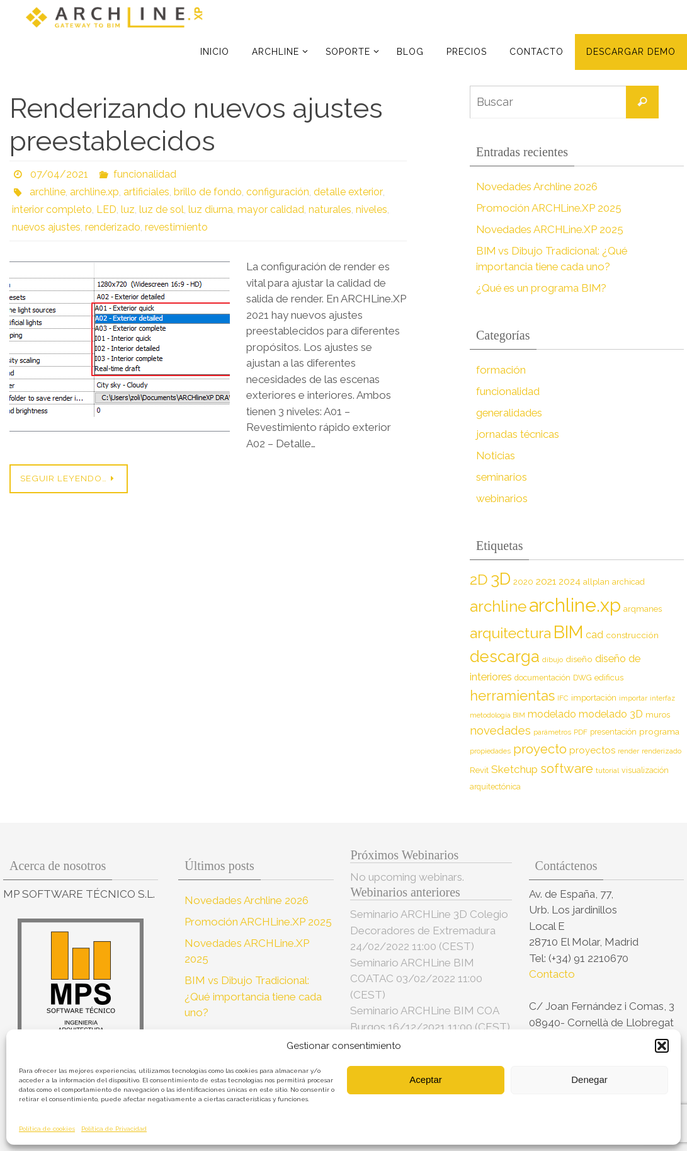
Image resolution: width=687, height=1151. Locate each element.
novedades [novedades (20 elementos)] (500, 730)
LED (106, 209)
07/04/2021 (59, 174)
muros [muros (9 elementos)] (657, 714)
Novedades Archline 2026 (538, 186)
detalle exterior (348, 192)
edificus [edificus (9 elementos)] (608, 677)
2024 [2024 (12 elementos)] (570, 581)
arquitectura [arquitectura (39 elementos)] (510, 632)
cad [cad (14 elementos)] (594, 635)
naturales (330, 209)
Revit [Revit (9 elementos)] (479, 770)
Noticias (496, 455)
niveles (372, 209)
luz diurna (210, 209)
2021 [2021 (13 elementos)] (546, 581)
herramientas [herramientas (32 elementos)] (512, 695)
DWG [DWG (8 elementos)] (582, 677)
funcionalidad (144, 174)
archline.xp (94, 192)
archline (47, 192)
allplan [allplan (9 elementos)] (596, 582)
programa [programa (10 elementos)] (659, 731)
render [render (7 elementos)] (628, 751)
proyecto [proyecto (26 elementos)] (540, 749)
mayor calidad (270, 209)
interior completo (52, 209)
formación (501, 370)
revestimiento (177, 227)
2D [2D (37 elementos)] (479, 579)
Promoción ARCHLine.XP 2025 (549, 208)
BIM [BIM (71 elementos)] (568, 632)
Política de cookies (47, 1128)
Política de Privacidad (114, 1128)
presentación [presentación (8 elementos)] (613, 731)
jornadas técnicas (518, 434)
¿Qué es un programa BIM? (542, 288)
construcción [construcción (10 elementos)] (632, 635)
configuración (277, 192)
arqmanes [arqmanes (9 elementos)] (642, 609)
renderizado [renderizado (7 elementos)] (661, 751)
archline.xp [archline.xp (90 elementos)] (575, 605)
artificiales (146, 192)
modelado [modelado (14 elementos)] (552, 714)
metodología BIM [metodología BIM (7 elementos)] (497, 715)
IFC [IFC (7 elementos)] (563, 698)
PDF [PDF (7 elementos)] (581, 732)
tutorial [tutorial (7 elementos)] (607, 770)
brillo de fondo (208, 192)
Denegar (589, 1079)
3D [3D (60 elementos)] (501, 578)
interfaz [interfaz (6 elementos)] (662, 698)
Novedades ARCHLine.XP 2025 (551, 229)
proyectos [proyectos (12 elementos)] (592, 750)
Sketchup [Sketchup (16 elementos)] (514, 769)
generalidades (510, 412)
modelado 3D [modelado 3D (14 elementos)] (611, 714)
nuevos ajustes (46, 227)
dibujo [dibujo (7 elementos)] (552, 659)
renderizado (113, 227)
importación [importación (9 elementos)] (593, 697)
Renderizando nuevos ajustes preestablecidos (196, 124)
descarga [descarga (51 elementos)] (505, 656)
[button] (662, 1045)
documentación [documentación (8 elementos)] (542, 677)
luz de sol (161, 209)
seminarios (502, 477)
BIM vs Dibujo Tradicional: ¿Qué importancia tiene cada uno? (253, 996)
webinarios (502, 498)
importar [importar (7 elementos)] (633, 698)
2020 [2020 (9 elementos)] (523, 582)
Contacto (553, 974)
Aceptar (425, 1079)
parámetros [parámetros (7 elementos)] (552, 732)
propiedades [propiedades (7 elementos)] (490, 751)
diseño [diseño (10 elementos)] (579, 659)
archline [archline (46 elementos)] (498, 606)
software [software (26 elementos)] (566, 768)
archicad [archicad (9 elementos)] (628, 582)
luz (128, 209)
